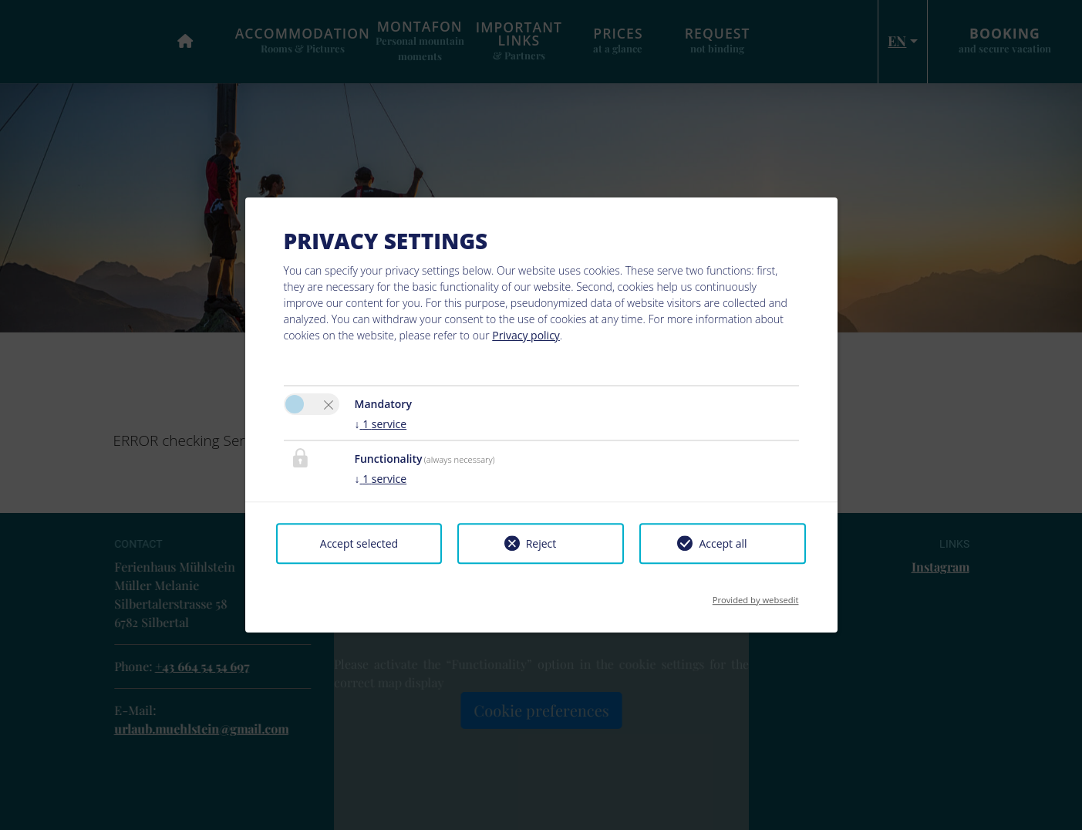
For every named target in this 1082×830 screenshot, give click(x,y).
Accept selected (359, 543)
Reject (541, 543)
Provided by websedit (756, 595)
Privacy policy (526, 335)
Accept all (723, 543)
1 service (381, 424)
